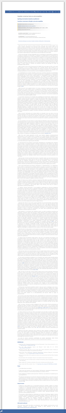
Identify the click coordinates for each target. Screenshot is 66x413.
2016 (52, 221)
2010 (19, 326)
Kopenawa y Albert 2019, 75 (43, 307)
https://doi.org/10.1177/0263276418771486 (28, 345)
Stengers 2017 (35, 276)
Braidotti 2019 (47, 133)
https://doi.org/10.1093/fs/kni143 (25, 347)
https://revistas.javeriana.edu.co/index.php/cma (27, 407)
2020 (22, 86)
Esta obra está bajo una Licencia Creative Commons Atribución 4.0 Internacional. (34, 41)
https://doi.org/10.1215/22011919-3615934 (36, 353)
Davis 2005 (35, 269)
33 (37, 327)
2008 (23, 262)
